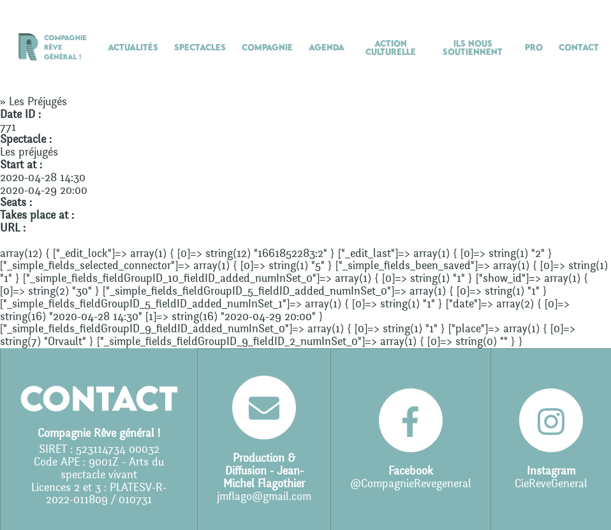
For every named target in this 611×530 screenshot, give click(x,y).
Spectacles (200, 47)
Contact (579, 47)
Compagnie (267, 47)
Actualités (133, 47)
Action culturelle (390, 47)
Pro (534, 47)
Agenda (326, 47)
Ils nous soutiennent (473, 47)
